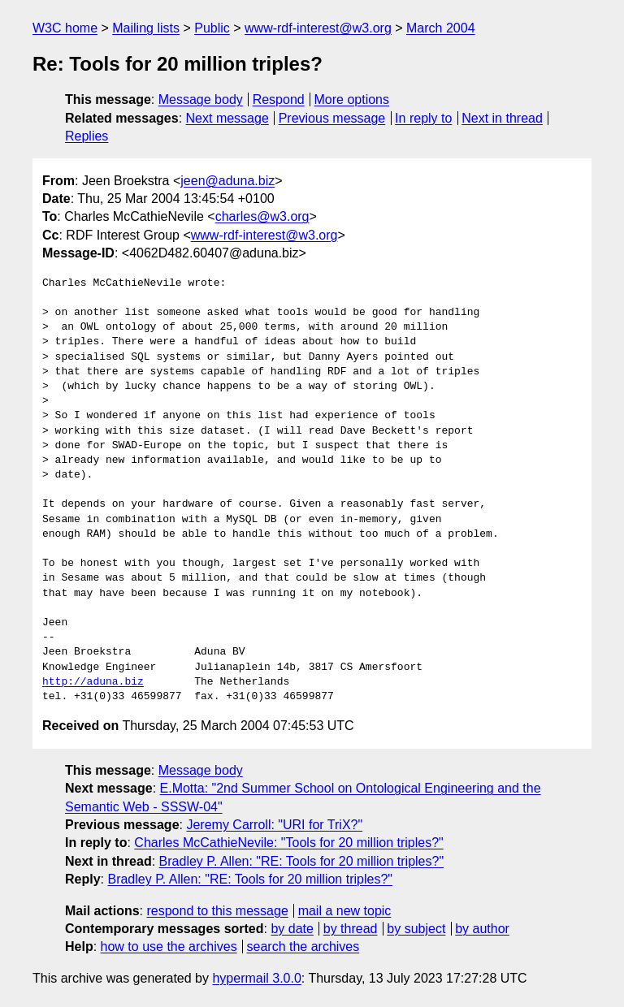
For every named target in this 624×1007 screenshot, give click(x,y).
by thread (350, 929)
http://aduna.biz (93, 682)
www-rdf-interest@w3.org (318, 28)
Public (212, 28)
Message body (200, 99)
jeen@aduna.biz (227, 181)
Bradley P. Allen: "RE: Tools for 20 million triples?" (301, 861)
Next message (227, 118)
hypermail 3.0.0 (256, 978)
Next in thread (502, 118)
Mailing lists (146, 28)
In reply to (423, 118)
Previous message (332, 118)
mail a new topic (345, 911)
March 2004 (440, 28)
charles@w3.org (262, 216)
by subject (416, 929)
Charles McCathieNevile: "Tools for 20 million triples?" (288, 842)
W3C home (65, 28)
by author (482, 929)
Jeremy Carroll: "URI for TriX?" (274, 825)
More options (352, 99)
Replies (86, 136)
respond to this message (217, 911)
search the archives (303, 946)
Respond (279, 99)
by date (292, 929)
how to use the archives (169, 946)
